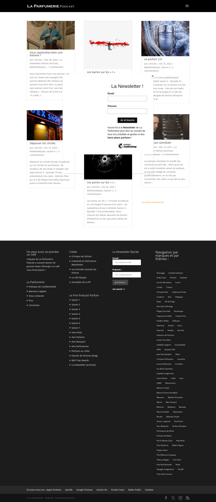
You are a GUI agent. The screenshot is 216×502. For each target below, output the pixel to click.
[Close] (152, 76)
